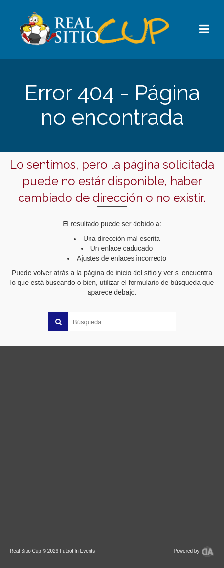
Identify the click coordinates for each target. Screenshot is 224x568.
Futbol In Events (77, 551)
